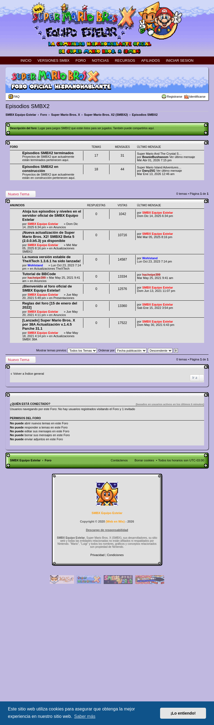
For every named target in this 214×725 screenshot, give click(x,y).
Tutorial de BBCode (39, 274)
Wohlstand (35, 265)
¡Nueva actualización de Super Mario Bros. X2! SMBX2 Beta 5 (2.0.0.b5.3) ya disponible (48, 236)
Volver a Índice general (28, 373)
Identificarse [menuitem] (197, 96)
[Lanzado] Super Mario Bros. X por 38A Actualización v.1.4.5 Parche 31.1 (48, 324)
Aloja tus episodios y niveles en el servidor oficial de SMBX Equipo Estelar (51, 215)
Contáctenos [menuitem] (119, 460)
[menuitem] (97, 555)
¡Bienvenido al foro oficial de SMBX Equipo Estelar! (47, 288)
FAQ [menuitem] (16, 96)
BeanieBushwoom (155, 157)
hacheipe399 (37, 277)
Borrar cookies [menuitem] (144, 460)
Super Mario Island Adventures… (159, 167)
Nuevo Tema (18, 193)
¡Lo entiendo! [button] (183, 713)
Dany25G (148, 170)
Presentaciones (63, 298)
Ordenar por (122, 350)
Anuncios (59, 227)
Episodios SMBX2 (28, 106)
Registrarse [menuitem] (174, 96)
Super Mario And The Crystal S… (159, 153)
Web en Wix (115, 521)
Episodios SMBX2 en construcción (40, 169)
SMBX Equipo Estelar (43, 223)
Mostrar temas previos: (66, 350)
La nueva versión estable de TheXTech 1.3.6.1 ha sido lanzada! (51, 259)
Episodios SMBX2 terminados (48, 153)
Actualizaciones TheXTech (52, 268)
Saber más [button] (84, 716)
